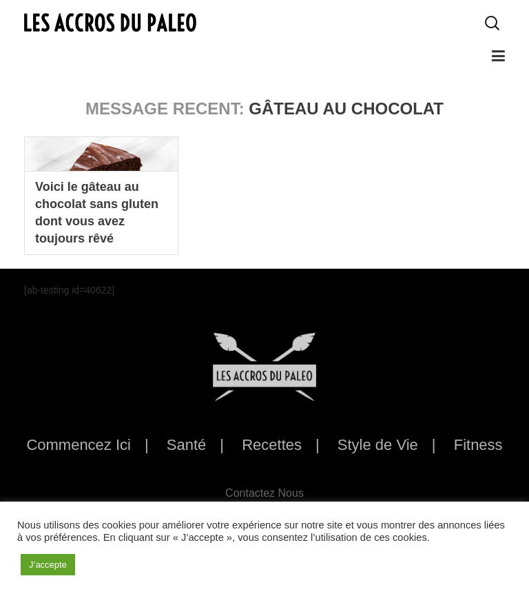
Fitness (478, 444)
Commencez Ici (78, 444)
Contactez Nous (264, 493)
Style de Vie (378, 444)
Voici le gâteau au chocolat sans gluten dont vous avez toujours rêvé (96, 213)
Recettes (272, 444)
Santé (187, 444)
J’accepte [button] (48, 564)
